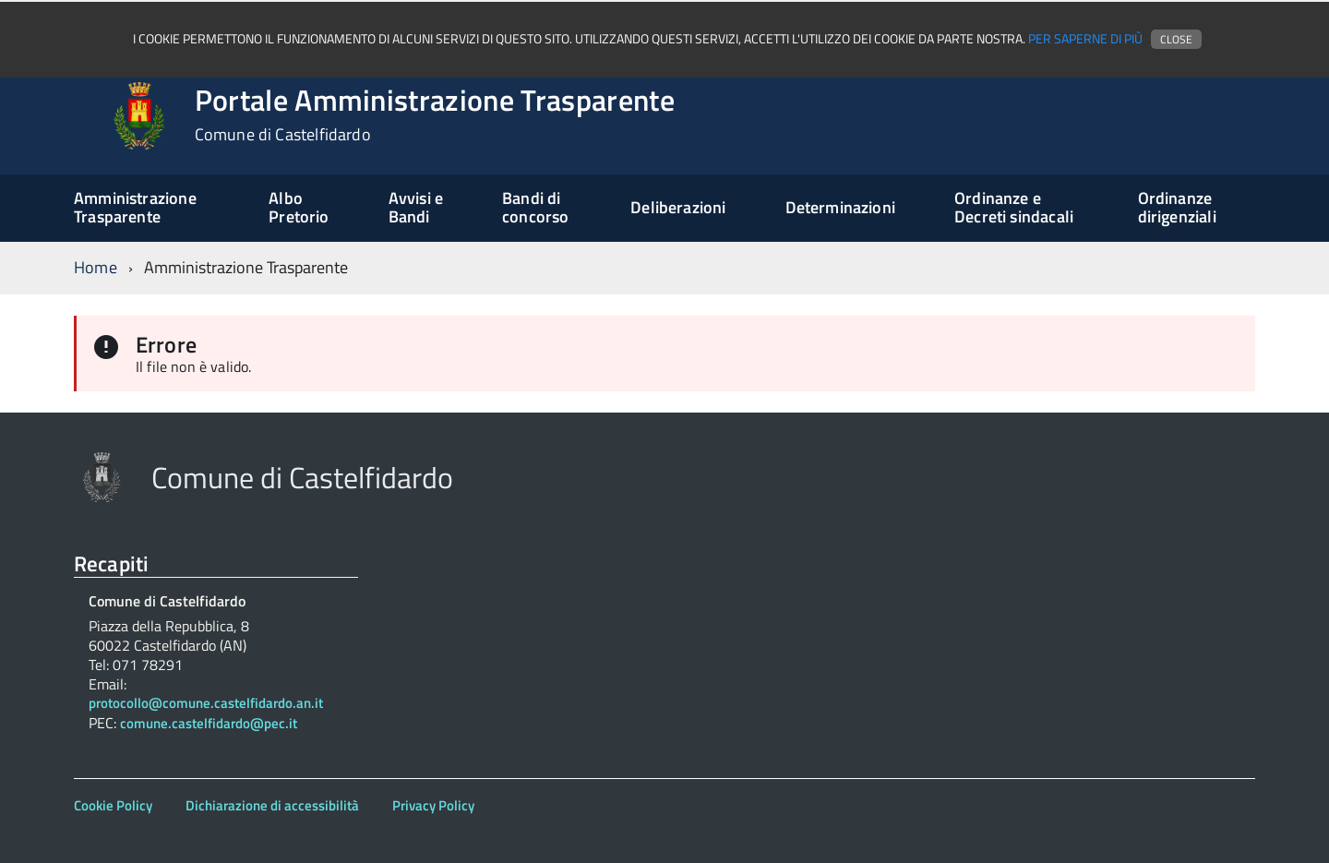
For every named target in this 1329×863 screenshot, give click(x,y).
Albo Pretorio (299, 208)
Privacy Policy (433, 805)
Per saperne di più (1085, 39)
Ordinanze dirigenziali (1177, 208)
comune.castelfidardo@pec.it (208, 724)
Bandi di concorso (535, 208)
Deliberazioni (677, 207)
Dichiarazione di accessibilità (272, 805)
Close (1176, 39)
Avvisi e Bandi (416, 208)
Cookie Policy (113, 805)
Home (95, 267)
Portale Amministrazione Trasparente (435, 114)
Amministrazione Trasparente (135, 208)
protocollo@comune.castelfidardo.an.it (206, 703)
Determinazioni (840, 207)
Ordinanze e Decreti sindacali (1013, 208)
